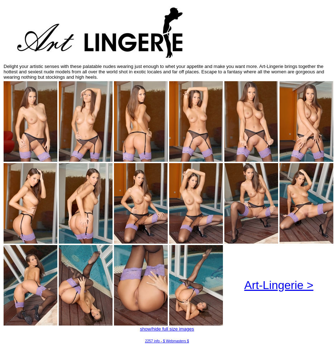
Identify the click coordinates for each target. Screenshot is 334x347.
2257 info (152, 341)
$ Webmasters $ (176, 341)
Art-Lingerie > (279, 285)
